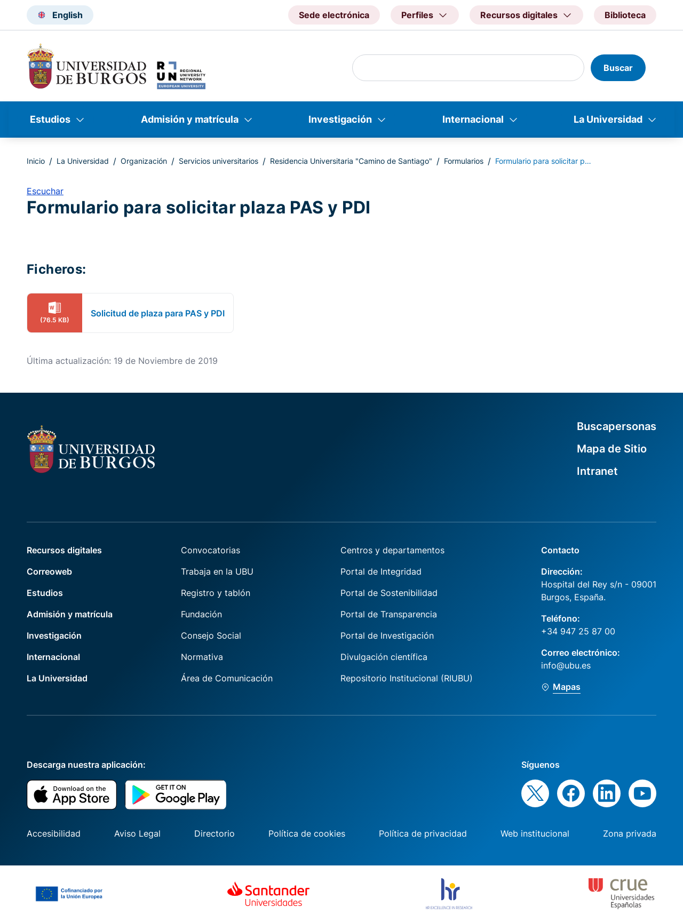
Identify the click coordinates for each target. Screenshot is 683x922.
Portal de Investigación (387, 635)
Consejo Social (211, 635)
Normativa (202, 656)
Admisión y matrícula (190, 119)
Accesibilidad (54, 833)
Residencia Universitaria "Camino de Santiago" (351, 160)
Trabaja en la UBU (217, 571)
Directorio (214, 833)
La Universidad (608, 119)
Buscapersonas (616, 426)
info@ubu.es (566, 665)
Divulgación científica (383, 656)
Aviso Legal (137, 833)
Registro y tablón (215, 592)
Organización (144, 160)
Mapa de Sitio (612, 448)
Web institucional (535, 833)
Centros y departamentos (392, 550)
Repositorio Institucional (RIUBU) (406, 678)
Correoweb (49, 571)
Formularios (463, 160)
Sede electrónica (334, 15)
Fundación (201, 614)
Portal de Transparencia (388, 614)
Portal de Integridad (381, 571)
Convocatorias (210, 550)
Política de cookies (306, 833)
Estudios (50, 119)
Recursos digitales (64, 550)
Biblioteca (625, 15)
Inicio (36, 160)
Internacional (473, 119)
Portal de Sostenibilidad (389, 592)
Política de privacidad (423, 833)
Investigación (340, 119)
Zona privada (629, 833)
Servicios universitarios (218, 160)
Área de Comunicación (227, 678)
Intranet (597, 471)
